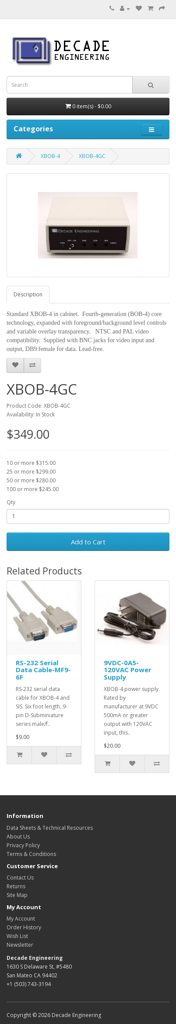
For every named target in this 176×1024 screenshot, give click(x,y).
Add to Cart (88, 541)
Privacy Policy (23, 845)
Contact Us (20, 877)
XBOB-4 (50, 156)
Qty (11, 502)
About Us (18, 836)
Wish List (17, 936)
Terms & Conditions (31, 854)
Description (28, 294)
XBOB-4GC (92, 156)
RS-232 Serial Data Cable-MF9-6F (43, 669)
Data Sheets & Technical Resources (50, 828)
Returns (16, 886)
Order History (24, 927)
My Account (21, 918)
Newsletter (20, 944)
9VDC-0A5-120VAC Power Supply (127, 669)
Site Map (17, 895)
